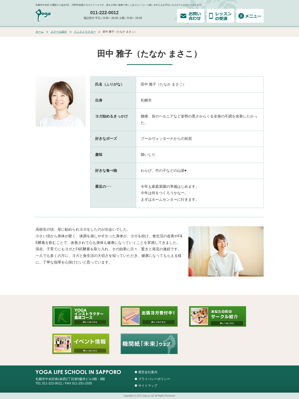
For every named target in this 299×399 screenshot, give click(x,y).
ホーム (40, 31)
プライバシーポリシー (154, 379)
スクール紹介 (59, 31)
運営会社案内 (147, 372)
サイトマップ (147, 385)
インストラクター (85, 31)
